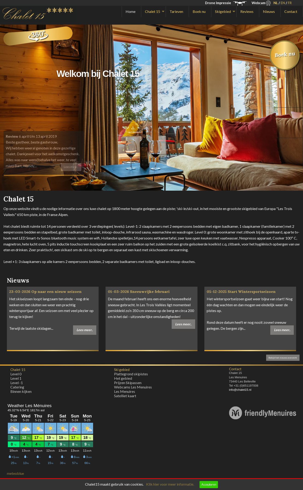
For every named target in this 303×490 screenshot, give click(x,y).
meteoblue (15, 473)
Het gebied (123, 378)
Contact (290, 11)
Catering (17, 387)
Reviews (246, 11)
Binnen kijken (21, 391)
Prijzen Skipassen (127, 382)
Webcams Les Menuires (133, 387)
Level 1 (15, 378)
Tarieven (176, 11)
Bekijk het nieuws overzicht (282, 357)
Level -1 (16, 382)
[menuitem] (131, 11)
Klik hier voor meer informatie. (170, 484)
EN (283, 3)
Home (130, 11)
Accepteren (208, 484)
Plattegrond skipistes (131, 374)
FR (290, 3)
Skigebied (223, 11)
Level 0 (15, 374)
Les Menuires (124, 391)
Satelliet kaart (125, 396)
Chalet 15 (152, 11)
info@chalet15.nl (240, 389)
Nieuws (269, 11)
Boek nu (199, 11)
